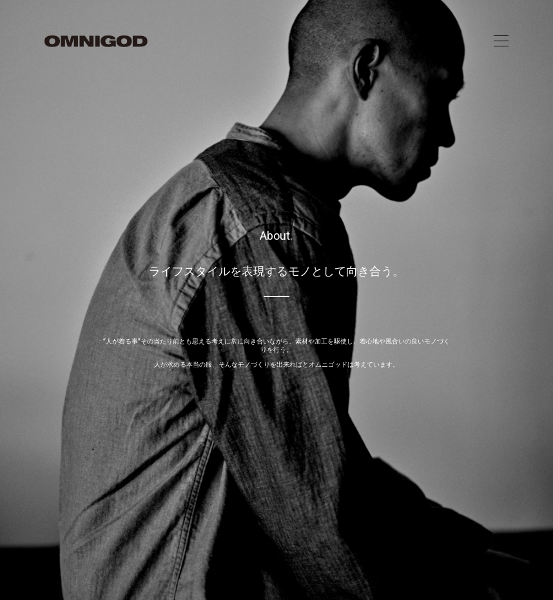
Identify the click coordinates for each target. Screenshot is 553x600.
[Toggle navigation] (501, 41)
